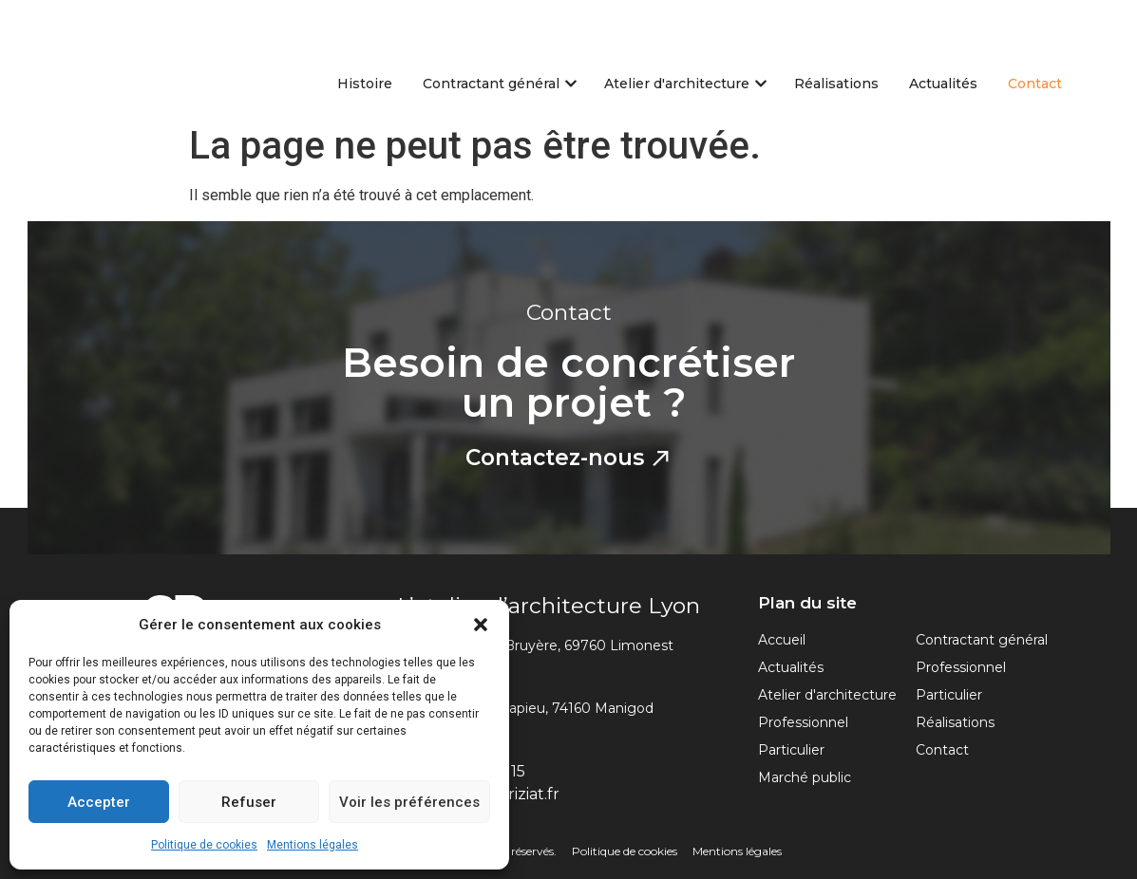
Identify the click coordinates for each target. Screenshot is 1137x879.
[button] (480, 624)
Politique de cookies (204, 844)
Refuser (248, 802)
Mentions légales (312, 844)
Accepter (98, 802)
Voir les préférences (409, 802)
